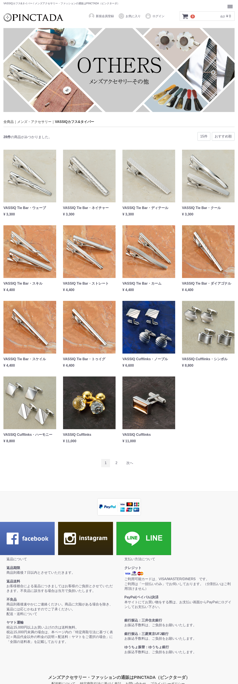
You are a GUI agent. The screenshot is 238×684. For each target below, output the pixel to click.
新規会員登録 (101, 16)
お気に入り (129, 16)
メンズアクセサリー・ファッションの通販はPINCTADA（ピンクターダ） (119, 677)
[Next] (130, 463)
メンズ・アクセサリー (34, 122)
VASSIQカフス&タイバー (74, 122)
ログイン (154, 16)
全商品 (8, 122)
